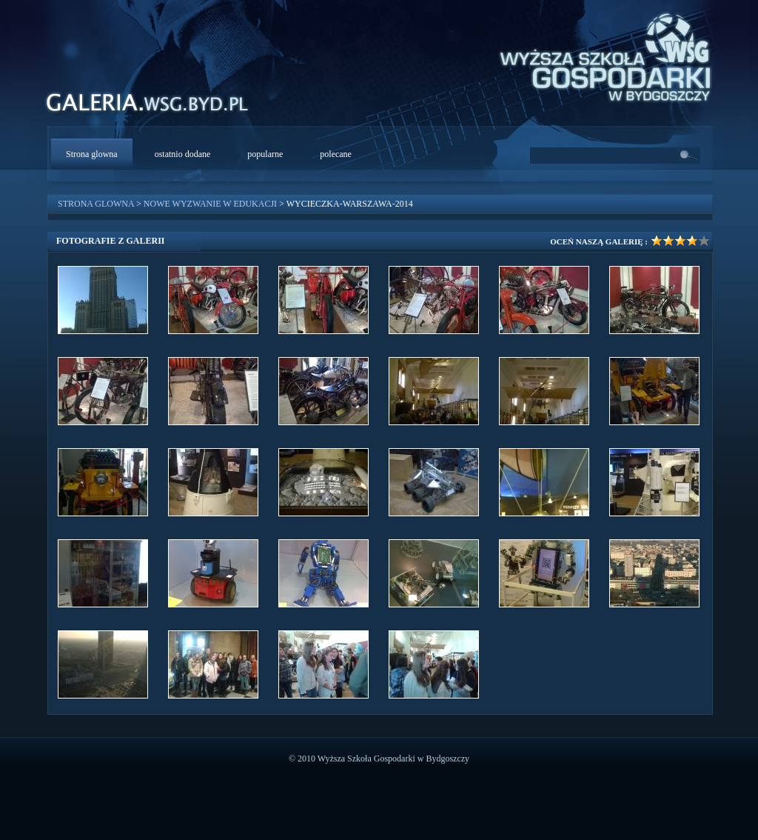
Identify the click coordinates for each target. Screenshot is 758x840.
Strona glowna (92, 154)
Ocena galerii (674, 241)
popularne (265, 154)
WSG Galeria (155, 106)
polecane (336, 154)
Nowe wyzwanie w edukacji (210, 204)
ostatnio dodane (183, 154)
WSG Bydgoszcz (598, 55)
